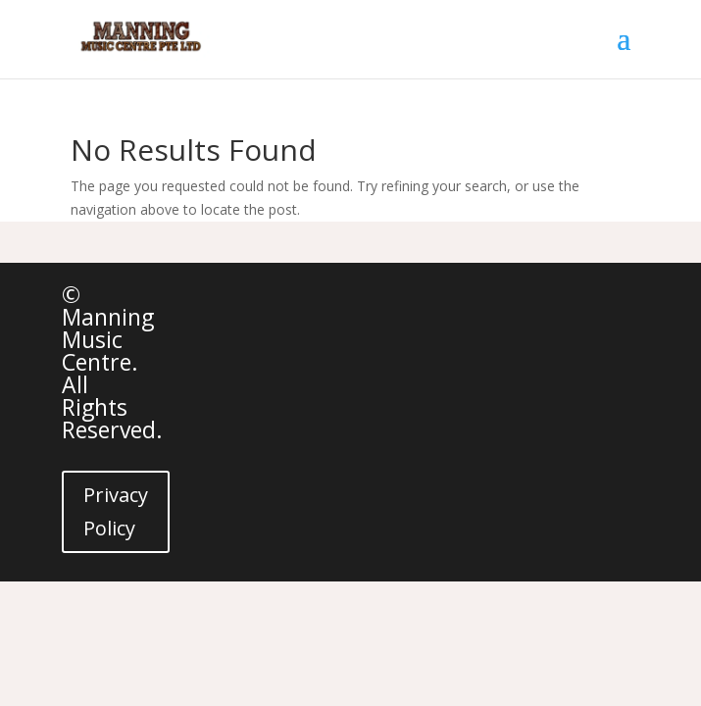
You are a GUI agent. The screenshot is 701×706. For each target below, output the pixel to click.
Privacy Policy (115, 511)
